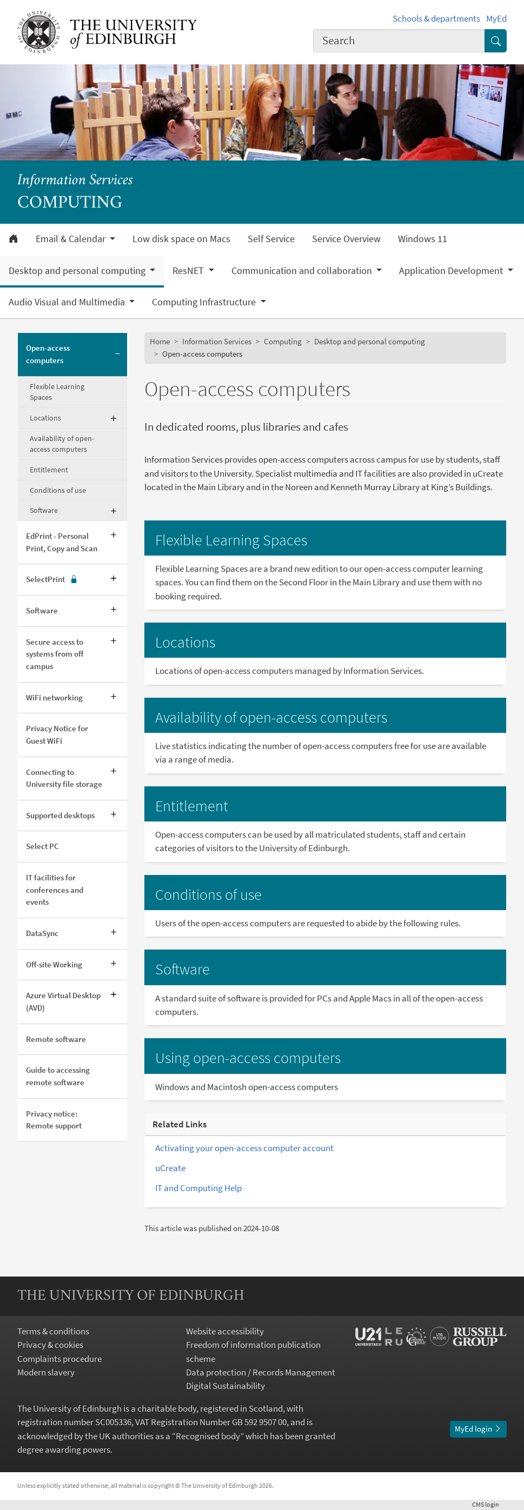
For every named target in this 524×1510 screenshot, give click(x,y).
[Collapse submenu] (117, 354)
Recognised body (208, 1436)
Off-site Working (54, 964)
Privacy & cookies (50, 1345)
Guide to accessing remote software (58, 1076)
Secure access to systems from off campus (54, 654)
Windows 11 (422, 239)
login (489, 1504)
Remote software (56, 1039)
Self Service (271, 239)
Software (44, 510)
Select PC (42, 846)
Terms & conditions (53, 1331)
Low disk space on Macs (181, 239)
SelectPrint (52, 579)
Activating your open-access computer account (244, 1148)
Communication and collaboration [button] (302, 271)
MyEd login (478, 1429)
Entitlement (49, 470)
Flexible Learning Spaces (57, 392)
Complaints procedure (59, 1359)
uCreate (170, 1168)
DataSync (42, 933)
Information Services (75, 181)
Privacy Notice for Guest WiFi (57, 734)
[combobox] (399, 40)
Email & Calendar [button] (72, 239)
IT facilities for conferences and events (54, 889)
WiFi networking (54, 697)
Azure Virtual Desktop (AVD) (63, 1001)
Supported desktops (60, 815)
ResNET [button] (189, 271)
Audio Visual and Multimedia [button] (68, 302)
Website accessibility (225, 1331)
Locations (45, 418)
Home (160, 341)
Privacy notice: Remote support (54, 1119)
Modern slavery (46, 1372)
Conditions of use (58, 490)
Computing (283, 341)
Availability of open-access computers (62, 444)
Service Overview (346, 239)
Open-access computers (48, 354)
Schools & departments (436, 18)
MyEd (496, 18)
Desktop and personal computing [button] (78, 271)
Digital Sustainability (225, 1386)
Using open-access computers (248, 1057)
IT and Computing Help (198, 1188)
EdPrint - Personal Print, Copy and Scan (61, 542)
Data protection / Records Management (260, 1372)
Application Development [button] (452, 271)
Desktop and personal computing (369, 341)
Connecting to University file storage (64, 778)
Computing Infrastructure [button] (205, 302)
